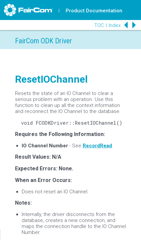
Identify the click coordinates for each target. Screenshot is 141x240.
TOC (99, 25)
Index (115, 25)
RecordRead (97, 146)
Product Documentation (94, 11)
